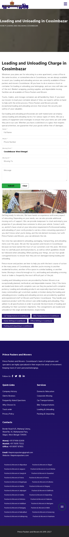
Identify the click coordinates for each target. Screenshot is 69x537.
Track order (7, 409)
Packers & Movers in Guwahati (43, 473)
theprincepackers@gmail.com (20, 452)
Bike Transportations (45, 404)
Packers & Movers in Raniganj (15, 507)
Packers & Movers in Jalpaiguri (15, 490)
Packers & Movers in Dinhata (14, 499)
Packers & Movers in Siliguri (42, 464)
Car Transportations (45, 400)
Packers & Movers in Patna (14, 477)
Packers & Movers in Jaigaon (14, 469)
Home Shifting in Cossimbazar (14, 320)
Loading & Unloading (45, 409)
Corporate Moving (44, 395)
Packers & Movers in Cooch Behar (43, 469)
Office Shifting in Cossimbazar (41, 320)
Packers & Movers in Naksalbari (15, 512)
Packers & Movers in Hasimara (43, 516)
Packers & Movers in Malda (14, 486)
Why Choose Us (9, 404)
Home (2, 25)
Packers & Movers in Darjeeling (40, 494)
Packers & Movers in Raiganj (39, 486)
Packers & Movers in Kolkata (42, 482)
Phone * (5, 139)
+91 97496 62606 (16, 440)
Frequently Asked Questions (14, 400)
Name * (4, 129)
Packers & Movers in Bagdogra (15, 482)
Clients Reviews (8, 395)
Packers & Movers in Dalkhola (42, 490)
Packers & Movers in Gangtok (15, 473)
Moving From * (7, 148)
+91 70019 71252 (17, 443)
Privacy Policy (8, 413)
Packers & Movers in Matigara (42, 503)
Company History (9, 391)
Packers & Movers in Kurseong (43, 512)
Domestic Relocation (45, 391)
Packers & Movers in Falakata (41, 499)
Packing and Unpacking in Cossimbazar (18, 325)
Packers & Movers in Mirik (40, 507)
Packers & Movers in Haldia (14, 494)
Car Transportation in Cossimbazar (16, 315)
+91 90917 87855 (16, 446)
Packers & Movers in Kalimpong (15, 516)
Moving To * (6, 158)
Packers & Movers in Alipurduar (15, 464)
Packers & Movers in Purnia (39, 477)
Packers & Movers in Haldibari (15, 503)
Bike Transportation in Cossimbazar (46, 315)
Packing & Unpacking (45, 413)
